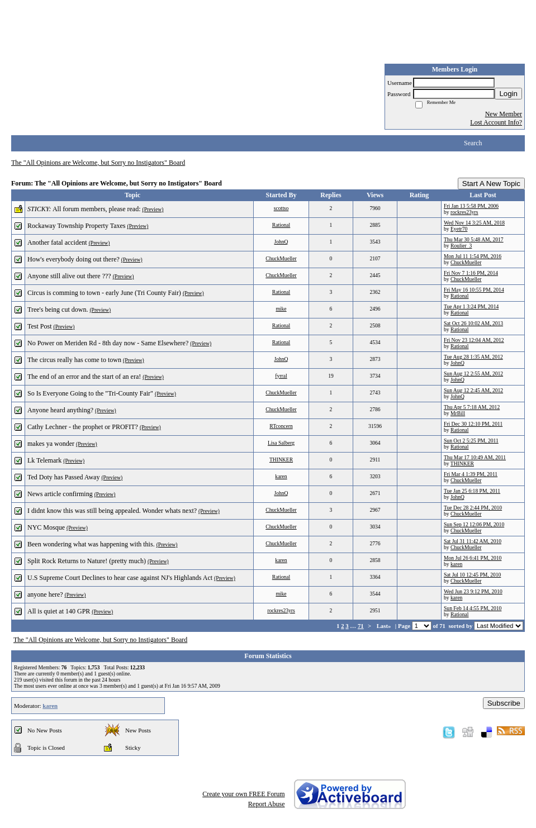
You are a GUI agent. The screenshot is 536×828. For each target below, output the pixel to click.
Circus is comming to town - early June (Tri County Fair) (104, 293)
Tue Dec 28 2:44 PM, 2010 (473, 508)
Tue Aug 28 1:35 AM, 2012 (473, 357)
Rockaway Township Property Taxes (76, 226)
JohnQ (281, 242)
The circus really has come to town (74, 360)
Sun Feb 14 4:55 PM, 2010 (472, 608)
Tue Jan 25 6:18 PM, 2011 (472, 491)
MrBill (457, 413)
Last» (385, 625)
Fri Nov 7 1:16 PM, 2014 (471, 273)
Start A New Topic (491, 183)
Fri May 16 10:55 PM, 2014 (474, 290)
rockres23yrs (464, 212)
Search (473, 143)
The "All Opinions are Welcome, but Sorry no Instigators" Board (98, 162)
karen (281, 476)
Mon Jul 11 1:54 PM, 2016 (472, 256)
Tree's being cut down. (57, 309)
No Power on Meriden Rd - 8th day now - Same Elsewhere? (107, 343)
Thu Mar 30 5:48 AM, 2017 (474, 239)
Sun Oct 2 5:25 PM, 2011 (471, 440)
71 (361, 625)
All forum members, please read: (97, 209)
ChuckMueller (280, 258)
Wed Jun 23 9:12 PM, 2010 (473, 591)
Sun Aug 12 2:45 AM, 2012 (473, 390)
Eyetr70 (458, 229)
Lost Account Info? (496, 122)
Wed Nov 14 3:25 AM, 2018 (474, 223)
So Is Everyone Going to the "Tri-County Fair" (90, 393)
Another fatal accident (57, 242)
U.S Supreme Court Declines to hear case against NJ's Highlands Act (119, 578)
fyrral (281, 376)
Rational (281, 225)
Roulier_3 (461, 245)
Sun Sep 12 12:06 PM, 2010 (474, 524)
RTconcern (280, 426)
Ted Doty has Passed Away (63, 477)
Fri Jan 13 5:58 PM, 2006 (471, 206)
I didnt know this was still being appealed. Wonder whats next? (112, 511)
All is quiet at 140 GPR (58, 611)
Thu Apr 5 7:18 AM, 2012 (472, 407)
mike (281, 309)
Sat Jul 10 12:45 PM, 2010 (472, 575)
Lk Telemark (44, 460)
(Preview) (153, 209)
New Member (503, 114)
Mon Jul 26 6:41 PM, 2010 (472, 558)
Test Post (39, 326)
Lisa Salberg (281, 443)
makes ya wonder (50, 444)
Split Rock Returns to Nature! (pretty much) (86, 561)
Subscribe (503, 703)
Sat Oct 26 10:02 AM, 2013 (473, 323)
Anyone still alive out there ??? (69, 276)
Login (508, 93)
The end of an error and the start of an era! (84, 376)
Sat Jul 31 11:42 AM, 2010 (472, 541)
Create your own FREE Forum (243, 794)
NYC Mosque (46, 527)
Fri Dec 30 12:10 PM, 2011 (473, 424)
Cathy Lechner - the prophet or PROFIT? (82, 427)
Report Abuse (266, 804)
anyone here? (45, 594)
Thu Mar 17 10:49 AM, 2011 (475, 457)
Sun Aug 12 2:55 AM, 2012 (473, 373)
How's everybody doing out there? (73, 259)
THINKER (281, 459)
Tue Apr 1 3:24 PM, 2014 (471, 306)
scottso (281, 208)
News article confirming (60, 494)
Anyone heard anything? (60, 410)
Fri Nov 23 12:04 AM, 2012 (474, 340)
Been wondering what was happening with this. (91, 544)
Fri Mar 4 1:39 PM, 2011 (470, 474)
